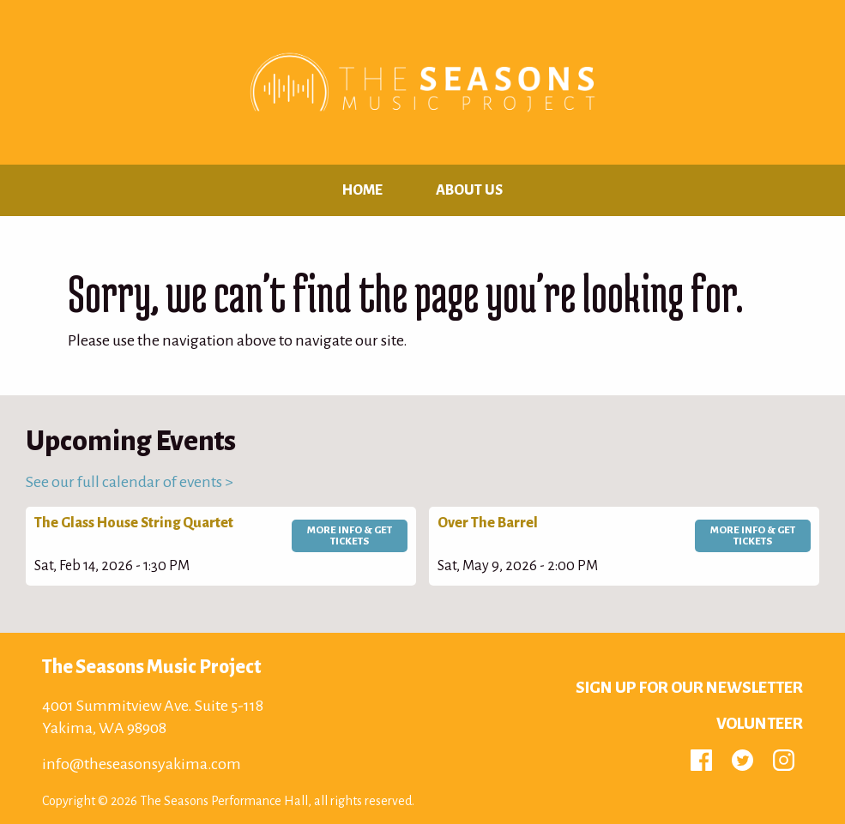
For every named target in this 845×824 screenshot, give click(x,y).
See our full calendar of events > (129, 481)
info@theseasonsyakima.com (141, 764)
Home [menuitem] (362, 190)
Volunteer (759, 723)
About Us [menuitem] (469, 190)
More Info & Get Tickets (349, 536)
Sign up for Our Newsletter (689, 687)
